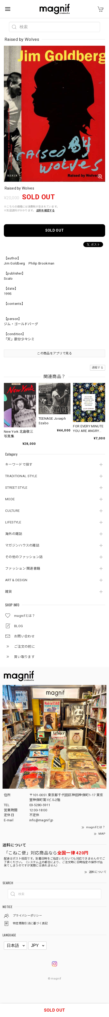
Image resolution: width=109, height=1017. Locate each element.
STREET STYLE (16, 487)
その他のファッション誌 (24, 557)
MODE (10, 499)
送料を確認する (45, 210)
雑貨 (8, 592)
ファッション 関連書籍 (22, 568)
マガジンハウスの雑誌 (22, 545)
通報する (97, 367)
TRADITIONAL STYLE (21, 476)
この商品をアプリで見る (54, 353)
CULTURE (12, 511)
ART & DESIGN (16, 580)
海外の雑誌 (13, 534)
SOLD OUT (54, 230)
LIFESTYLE (13, 522)
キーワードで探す (18, 464)
